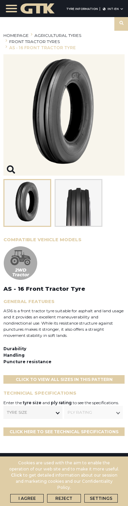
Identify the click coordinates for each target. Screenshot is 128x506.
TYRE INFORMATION (82, 9)
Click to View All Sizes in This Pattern (64, 379)
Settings (101, 498)
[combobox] (32, 412)
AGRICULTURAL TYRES (57, 35)
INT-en (113, 9)
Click (16, 475)
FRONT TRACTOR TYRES (34, 41)
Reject (63, 498)
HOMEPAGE (16, 35)
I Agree (27, 498)
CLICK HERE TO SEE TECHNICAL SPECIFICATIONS (64, 431)
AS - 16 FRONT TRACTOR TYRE (42, 47)
